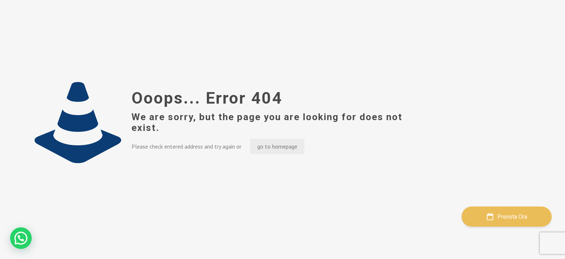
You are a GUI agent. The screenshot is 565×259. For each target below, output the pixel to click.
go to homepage (277, 146)
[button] (21, 238)
